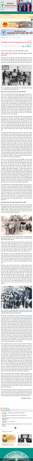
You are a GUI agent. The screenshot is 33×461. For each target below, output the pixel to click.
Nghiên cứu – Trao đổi (10, 37)
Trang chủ (2, 37)
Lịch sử (18, 37)
